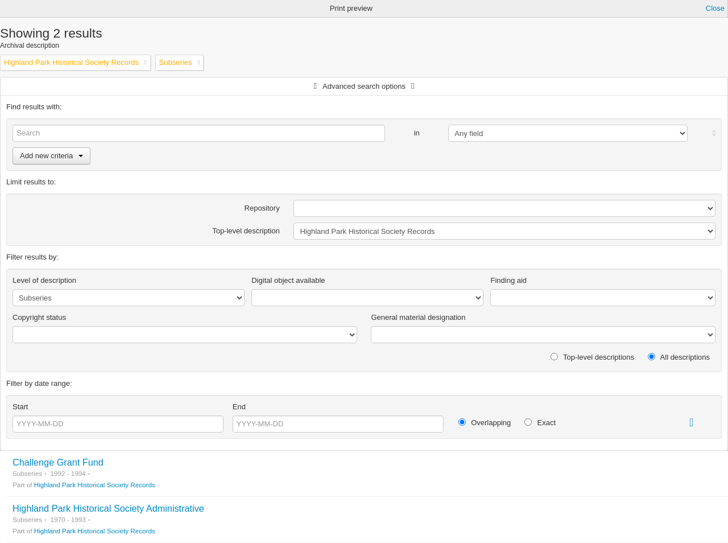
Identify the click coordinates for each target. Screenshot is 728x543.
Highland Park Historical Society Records (94, 484)
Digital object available (288, 280)
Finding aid (508, 280)
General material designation (418, 317)
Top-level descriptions (592, 357)
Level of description (44, 280)
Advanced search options (364, 86)
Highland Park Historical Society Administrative (108, 508)
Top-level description (246, 231)
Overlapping (484, 422)
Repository (262, 208)
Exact (540, 422)
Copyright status (39, 317)
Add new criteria (51, 155)
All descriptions (679, 357)
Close (715, 8)
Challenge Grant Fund (58, 462)
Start (20, 406)
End (239, 406)
